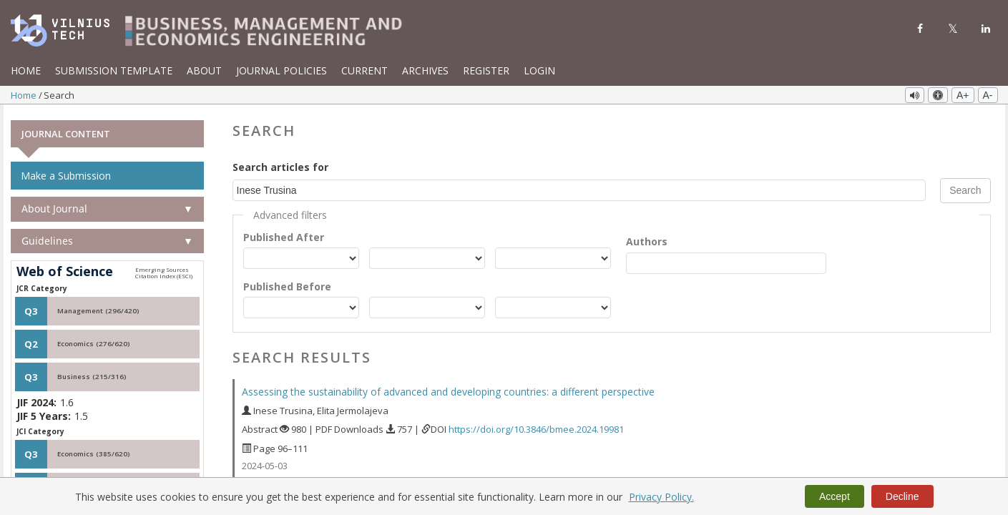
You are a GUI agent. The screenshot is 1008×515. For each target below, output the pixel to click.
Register (486, 70)
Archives (425, 70)
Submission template (113, 70)
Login (539, 70)
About (204, 70)
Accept (834, 496)
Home (26, 70)
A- (988, 95)
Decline (902, 496)
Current (364, 70)
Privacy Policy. (661, 497)
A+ (962, 95)
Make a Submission (66, 173)
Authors (646, 239)
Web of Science (64, 270)
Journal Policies (281, 70)
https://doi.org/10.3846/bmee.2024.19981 (536, 427)
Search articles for (280, 165)
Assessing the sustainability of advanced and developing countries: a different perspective (448, 389)
